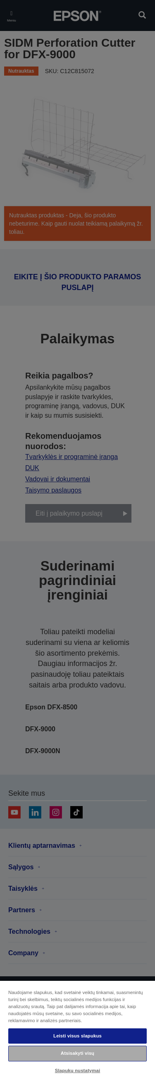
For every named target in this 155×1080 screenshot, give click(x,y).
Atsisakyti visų (77, 1053)
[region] (77, 1030)
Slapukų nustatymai (77, 1070)
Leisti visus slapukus (77, 1035)
